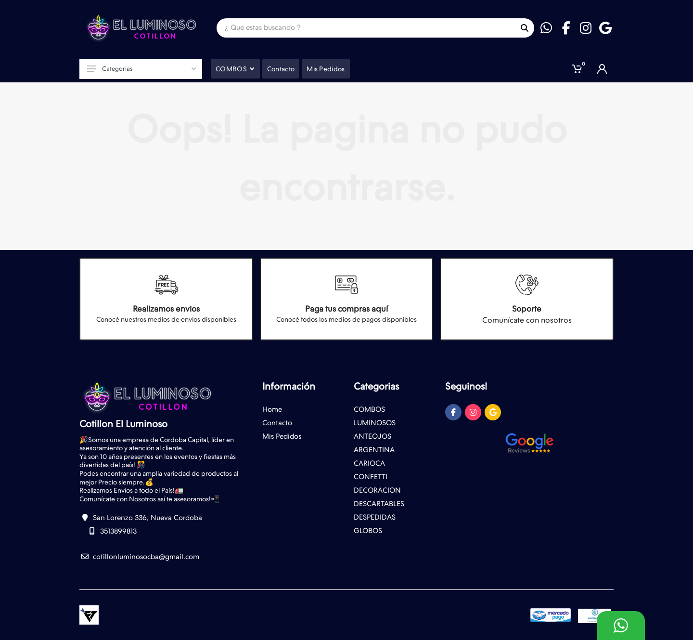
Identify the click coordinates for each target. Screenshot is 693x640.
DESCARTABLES (379, 504)
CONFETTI (370, 477)
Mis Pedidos (281, 436)
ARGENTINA (374, 450)
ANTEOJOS (372, 436)
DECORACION (377, 490)
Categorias (141, 68)
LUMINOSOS (375, 423)
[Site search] (366, 28)
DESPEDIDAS (375, 517)
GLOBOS (368, 531)
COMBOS (369, 409)
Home (272, 409)
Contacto (277, 423)
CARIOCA (369, 463)
